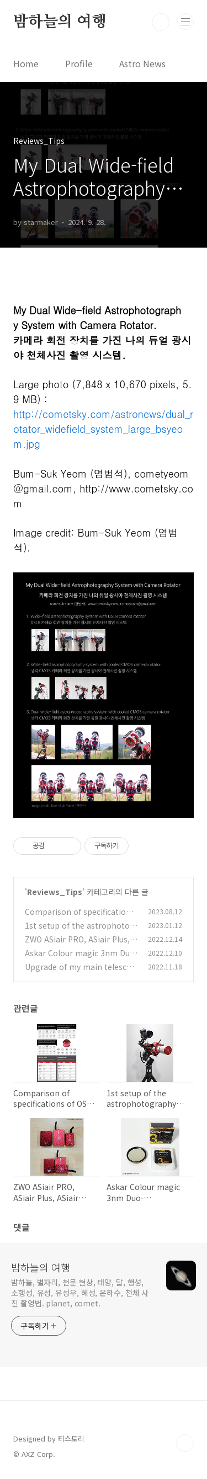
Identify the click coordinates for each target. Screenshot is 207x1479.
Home (26, 63)
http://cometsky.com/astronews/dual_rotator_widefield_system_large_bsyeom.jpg (103, 429)
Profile (79, 63)
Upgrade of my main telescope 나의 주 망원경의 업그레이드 (80, 972)
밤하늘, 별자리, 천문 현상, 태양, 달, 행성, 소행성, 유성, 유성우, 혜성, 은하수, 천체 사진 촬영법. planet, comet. (79, 1293)
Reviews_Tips (54, 891)
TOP (185, 1443)
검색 (160, 22)
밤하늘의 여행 (60, 22)
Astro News (142, 63)
